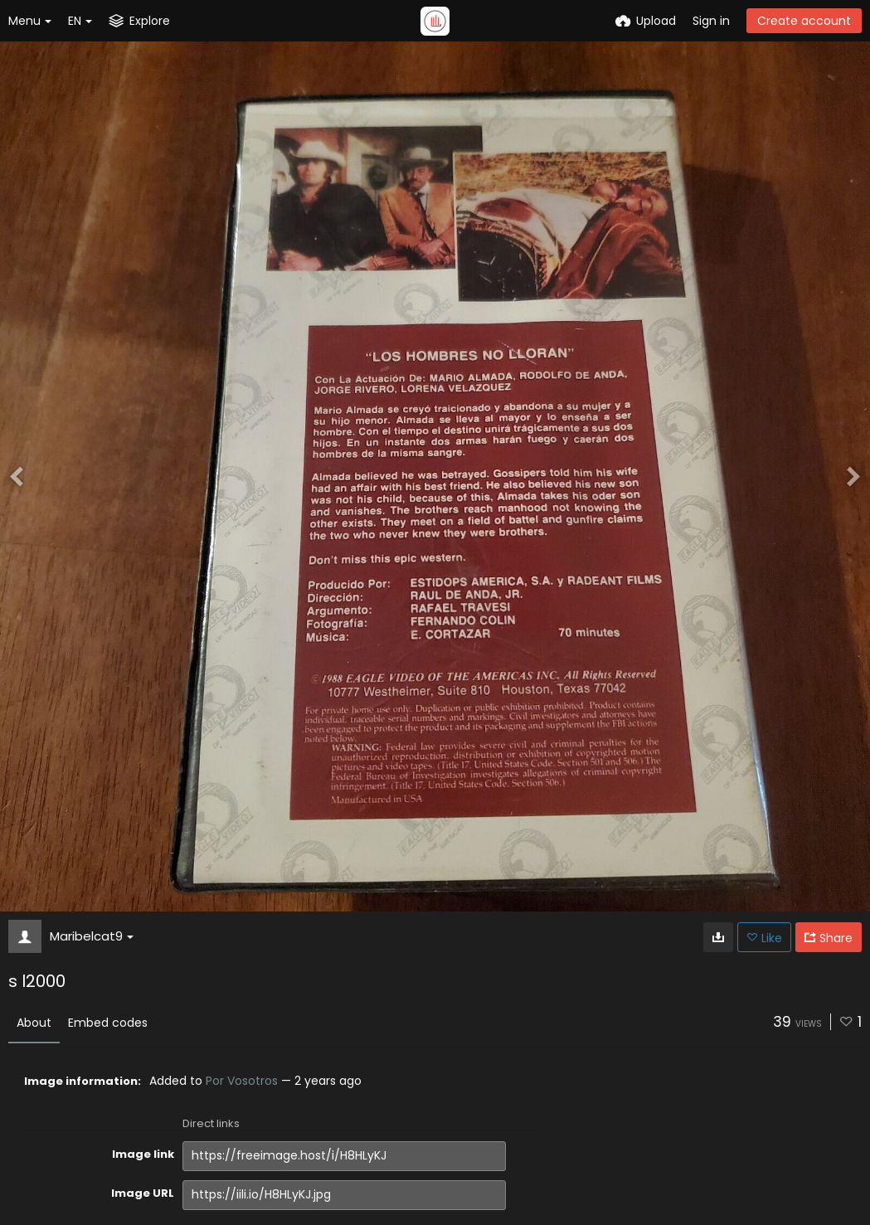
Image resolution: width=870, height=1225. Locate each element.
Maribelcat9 (92, 936)
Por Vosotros (242, 1080)
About (34, 1022)
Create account (804, 20)
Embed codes (108, 1022)
